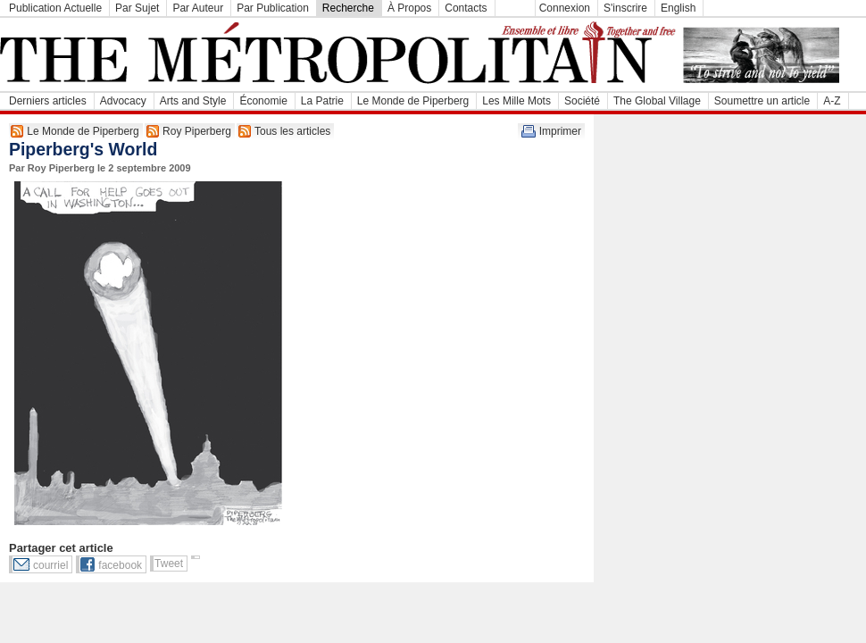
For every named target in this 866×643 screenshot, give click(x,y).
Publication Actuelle (55, 8)
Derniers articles (48, 101)
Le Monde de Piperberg (413, 101)
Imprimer (560, 131)
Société (582, 101)
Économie (263, 101)
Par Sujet (137, 8)
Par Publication (273, 8)
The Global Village (657, 101)
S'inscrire (625, 8)
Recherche (348, 8)
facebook (120, 565)
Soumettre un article (762, 101)
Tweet (168, 563)
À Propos (409, 8)
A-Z (831, 101)
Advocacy (123, 101)
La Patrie (322, 101)
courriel (50, 565)
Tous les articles (292, 131)
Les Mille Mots (516, 101)
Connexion (564, 8)
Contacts (466, 8)
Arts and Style (193, 101)
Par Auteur (197, 8)
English (678, 8)
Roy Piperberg (196, 131)
